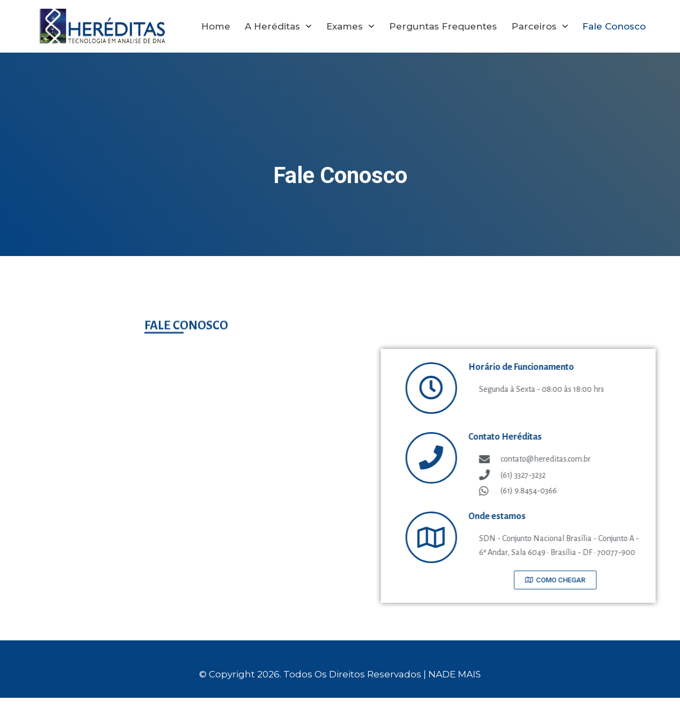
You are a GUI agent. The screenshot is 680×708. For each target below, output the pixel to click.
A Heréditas (278, 26)
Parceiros (539, 26)
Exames (350, 26)
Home (215, 26)
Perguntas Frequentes (443, 26)
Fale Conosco (614, 26)
